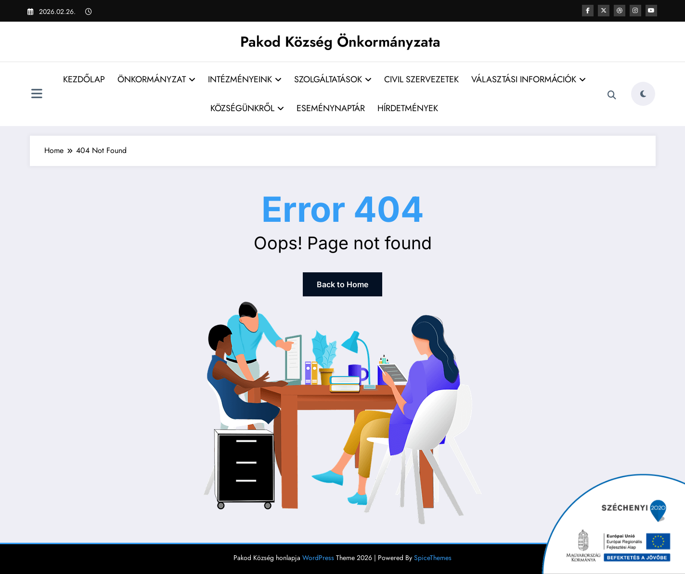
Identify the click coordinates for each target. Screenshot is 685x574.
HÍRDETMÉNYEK (407, 108)
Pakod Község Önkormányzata (340, 41)
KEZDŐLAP (84, 79)
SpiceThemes (433, 557)
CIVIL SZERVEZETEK (421, 79)
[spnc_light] (643, 94)
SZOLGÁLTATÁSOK (333, 79)
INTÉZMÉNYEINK (245, 79)
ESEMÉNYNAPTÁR (331, 108)
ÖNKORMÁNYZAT (156, 79)
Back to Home (342, 284)
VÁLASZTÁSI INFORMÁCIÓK (528, 79)
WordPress (318, 557)
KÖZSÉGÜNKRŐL (247, 108)
